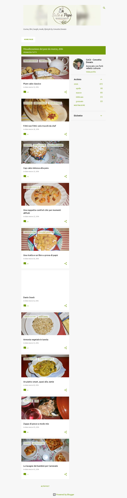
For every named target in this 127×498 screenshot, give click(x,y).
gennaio (79, 101)
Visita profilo (91, 72)
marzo (79, 93)
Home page (28, 39)
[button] (65, 92)
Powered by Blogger (63, 494)
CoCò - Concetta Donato (93, 61)
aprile (78, 88)
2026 (76, 84)
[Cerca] (104, 8)
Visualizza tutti (30, 52)
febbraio (79, 97)
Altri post (45, 486)
